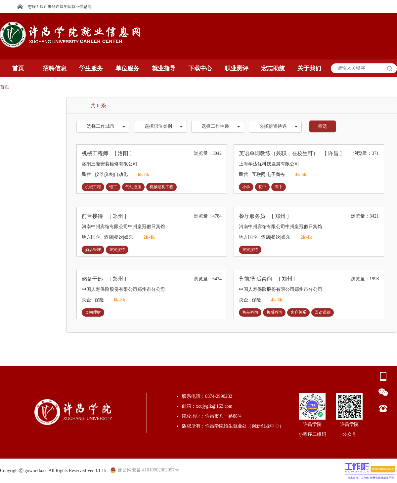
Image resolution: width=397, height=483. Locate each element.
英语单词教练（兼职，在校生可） (290, 153)
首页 (4, 87)
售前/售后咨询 (267, 279)
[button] (102, 127)
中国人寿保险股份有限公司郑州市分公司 (123, 289)
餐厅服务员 (264, 216)
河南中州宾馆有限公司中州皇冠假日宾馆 (123, 226)
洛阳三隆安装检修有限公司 (109, 163)
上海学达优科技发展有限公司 (269, 163)
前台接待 (104, 216)
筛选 (322, 126)
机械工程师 (107, 153)
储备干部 (104, 279)
